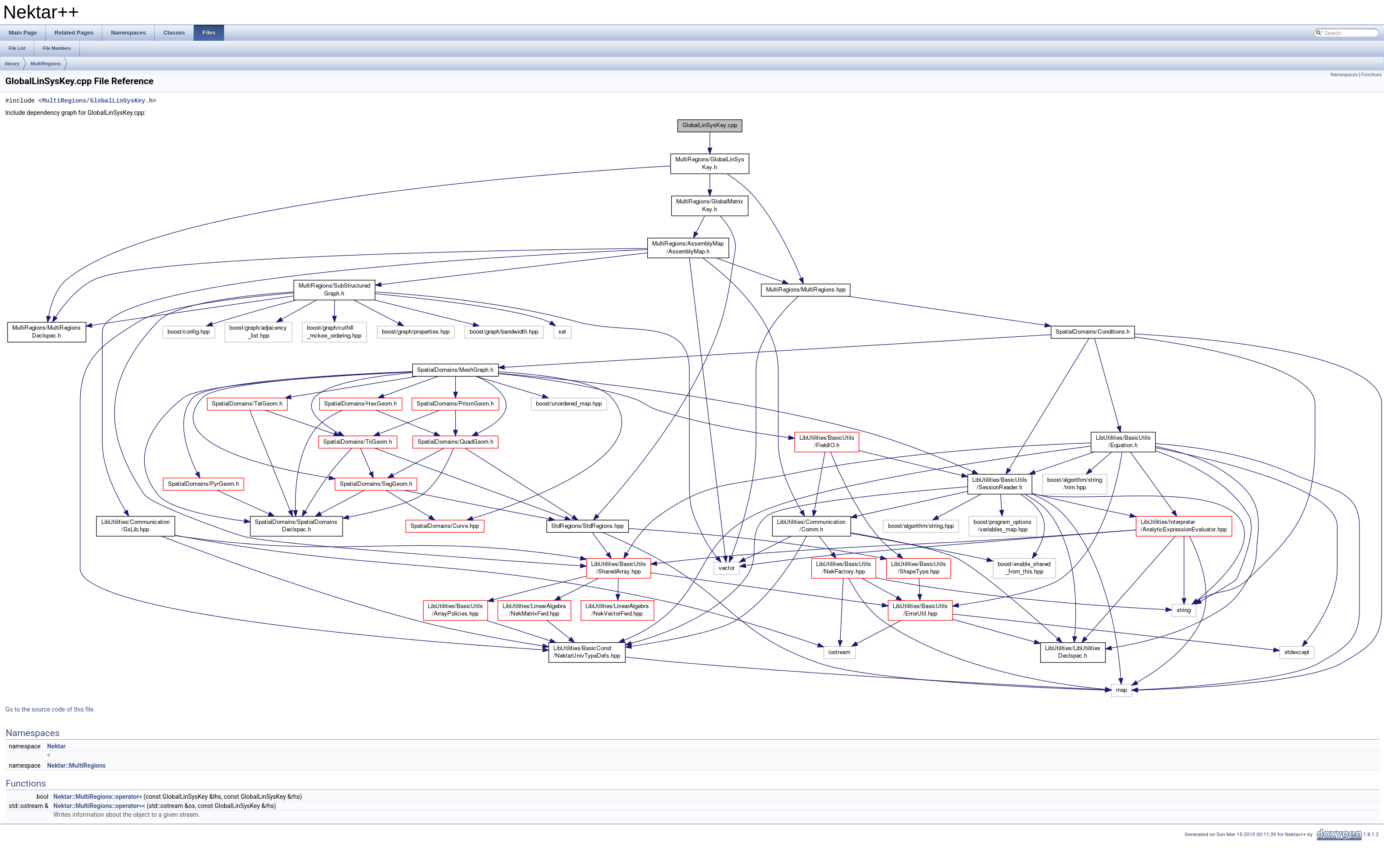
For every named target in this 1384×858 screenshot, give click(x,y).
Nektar (56, 746)
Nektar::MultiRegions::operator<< (99, 805)
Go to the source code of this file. (50, 709)
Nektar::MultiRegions (76, 765)
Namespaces (1344, 75)
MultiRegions (46, 63)
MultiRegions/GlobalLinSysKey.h (97, 101)
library (12, 63)
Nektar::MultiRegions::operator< (98, 796)
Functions (1371, 75)
